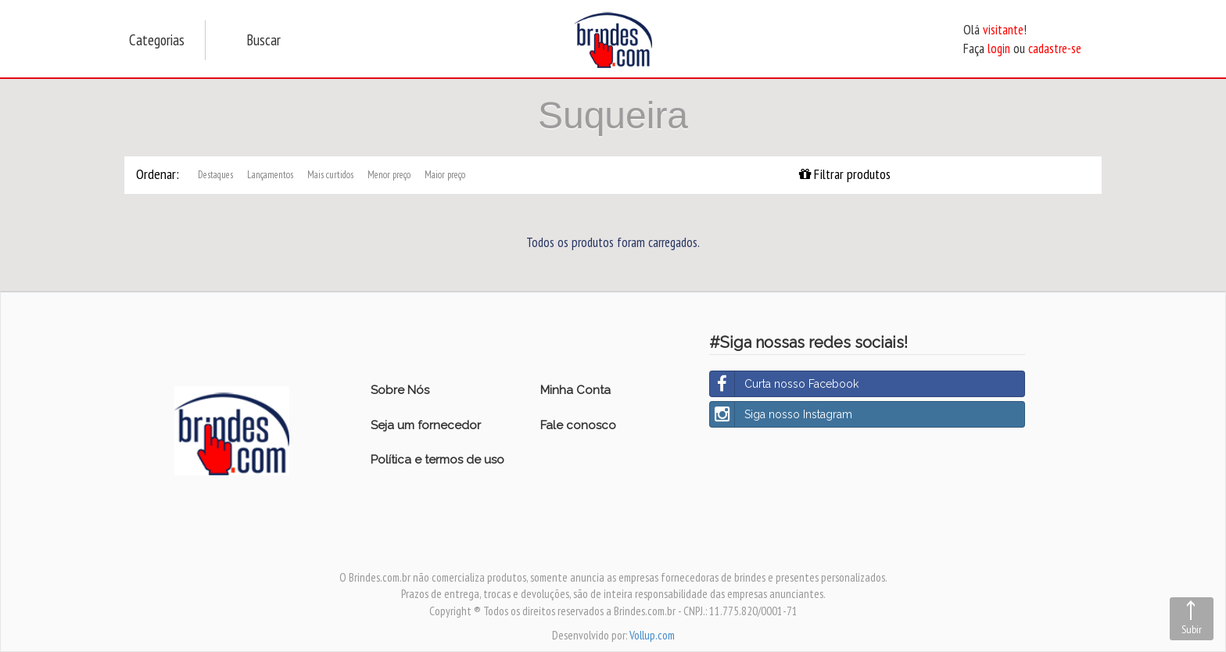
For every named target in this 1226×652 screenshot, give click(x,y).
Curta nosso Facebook (784, 383)
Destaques (215, 174)
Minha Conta (575, 390)
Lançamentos (270, 174)
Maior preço (445, 174)
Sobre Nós (400, 390)
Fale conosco (578, 425)
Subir (1191, 629)
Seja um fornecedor (426, 425)
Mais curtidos (330, 174)
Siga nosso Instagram (781, 414)
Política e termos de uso (437, 460)
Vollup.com (652, 635)
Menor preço (388, 174)
